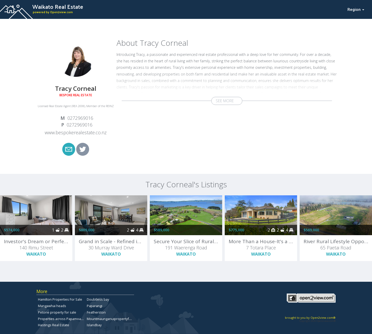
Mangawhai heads (52, 305)
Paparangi (94, 305)
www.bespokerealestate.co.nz (76, 132)
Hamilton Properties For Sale (60, 299)
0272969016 (80, 118)
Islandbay (94, 325)
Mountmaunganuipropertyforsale (113, 318)
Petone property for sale (57, 312)
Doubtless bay (98, 299)
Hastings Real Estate (53, 325)
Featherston (96, 312)
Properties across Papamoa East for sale (69, 318)
